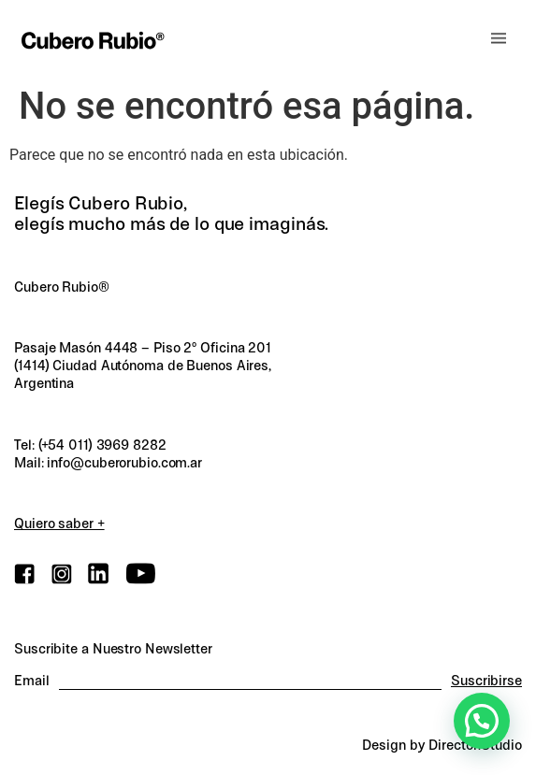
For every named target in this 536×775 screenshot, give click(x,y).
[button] (498, 38)
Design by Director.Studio (442, 745)
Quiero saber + (59, 523)
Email (32, 681)
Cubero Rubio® (61, 287)
